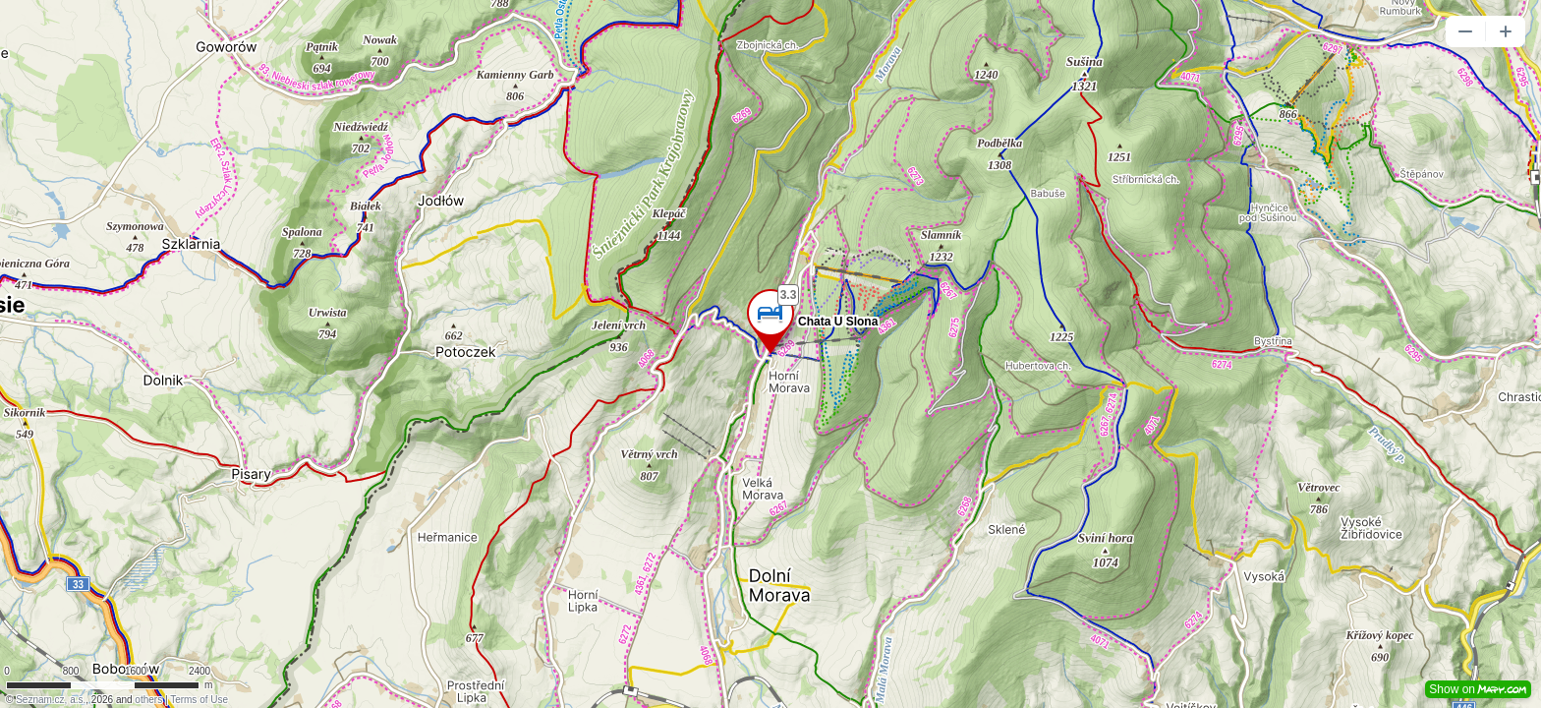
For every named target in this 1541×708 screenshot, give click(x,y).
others (148, 699)
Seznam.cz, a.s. (51, 699)
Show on (1478, 689)
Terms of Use (199, 699)
